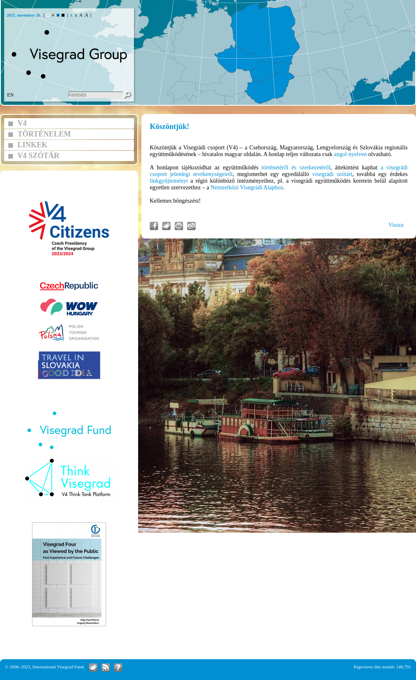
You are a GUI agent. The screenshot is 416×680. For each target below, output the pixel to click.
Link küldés (191, 226)
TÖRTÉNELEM (44, 134)
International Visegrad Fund (58, 666)
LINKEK (32, 145)
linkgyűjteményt (169, 181)
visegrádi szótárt (332, 174)
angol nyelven (350, 154)
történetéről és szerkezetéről (296, 167)
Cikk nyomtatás (179, 226)
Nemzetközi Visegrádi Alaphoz (246, 187)
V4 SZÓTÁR (38, 155)
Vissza (396, 225)
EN (10, 95)
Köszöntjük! (169, 126)
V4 (22, 123)
